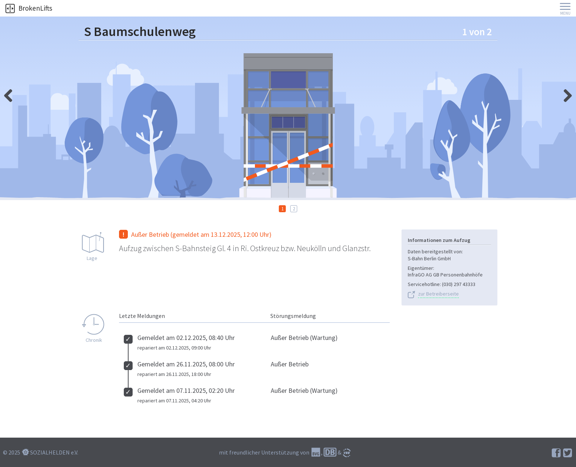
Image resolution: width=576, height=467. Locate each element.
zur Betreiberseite (438, 294)
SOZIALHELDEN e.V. (54, 452)
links (565, 93)
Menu (565, 13)
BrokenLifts (29, 8)
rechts (11, 93)
